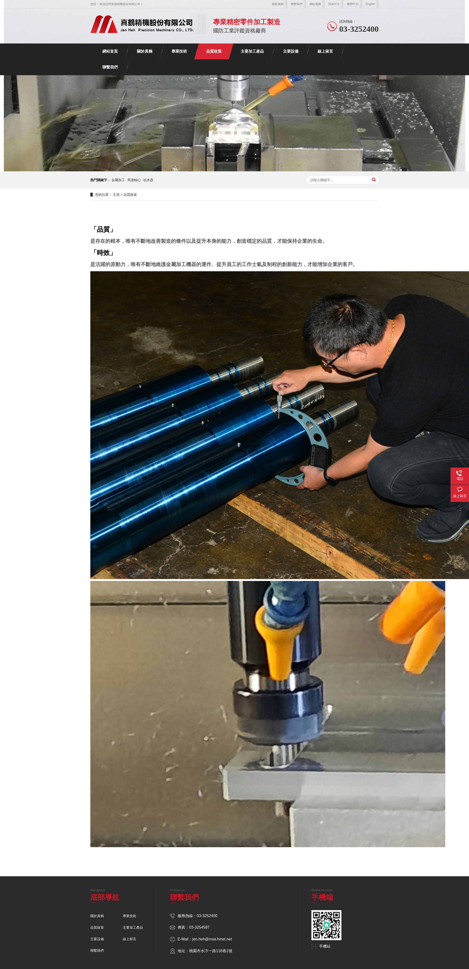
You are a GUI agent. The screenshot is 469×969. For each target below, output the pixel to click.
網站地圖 (315, 4)
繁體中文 (352, 4)
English (370, 4)
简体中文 (334, 4)
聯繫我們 (296, 4)
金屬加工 (118, 180)
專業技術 (179, 51)
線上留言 (325, 51)
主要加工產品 (252, 51)
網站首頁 (110, 51)
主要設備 (290, 51)
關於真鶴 (278, 4)
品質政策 (214, 51)
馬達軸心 (134, 180)
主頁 (116, 195)
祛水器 (148, 180)
